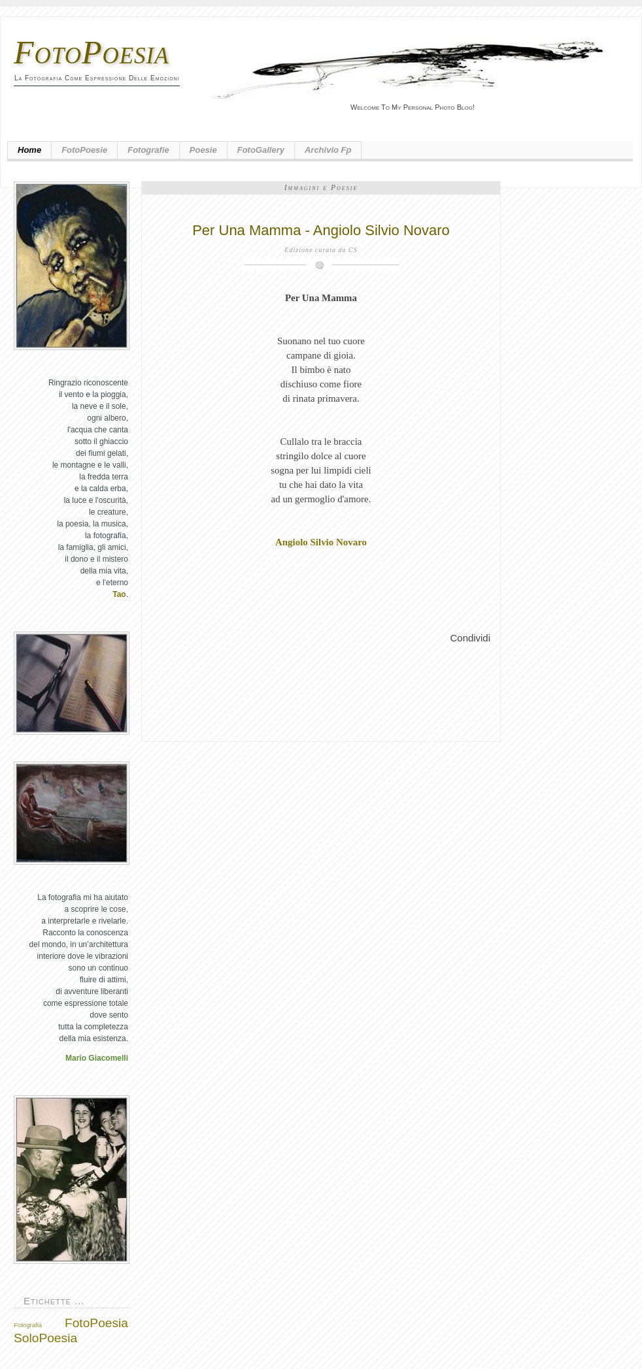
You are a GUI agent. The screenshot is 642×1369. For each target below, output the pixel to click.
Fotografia (28, 1325)
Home (29, 150)
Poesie (203, 150)
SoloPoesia (45, 1338)
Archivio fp (328, 150)
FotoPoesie (84, 150)
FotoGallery (260, 150)
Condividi (470, 637)
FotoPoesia (91, 52)
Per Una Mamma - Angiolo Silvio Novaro (321, 230)
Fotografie (148, 150)
